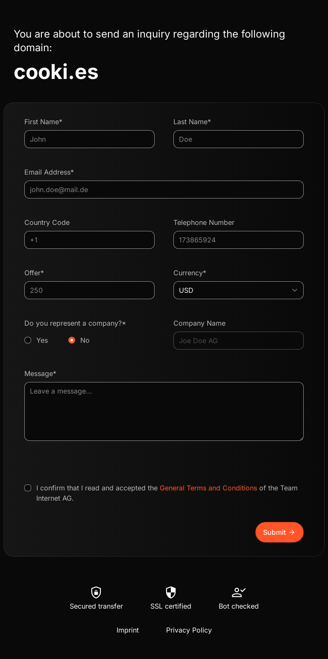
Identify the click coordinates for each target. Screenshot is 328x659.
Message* (40, 373)
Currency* (189, 272)
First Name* (43, 121)
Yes (42, 340)
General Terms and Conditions (208, 488)
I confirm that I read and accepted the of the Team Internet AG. (167, 493)
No (85, 340)
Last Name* (192, 121)
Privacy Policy (189, 630)
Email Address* (49, 172)
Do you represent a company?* (89, 332)
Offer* (34, 272)
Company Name (199, 323)
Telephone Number (203, 222)
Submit (279, 532)
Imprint (128, 630)
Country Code (47, 222)
